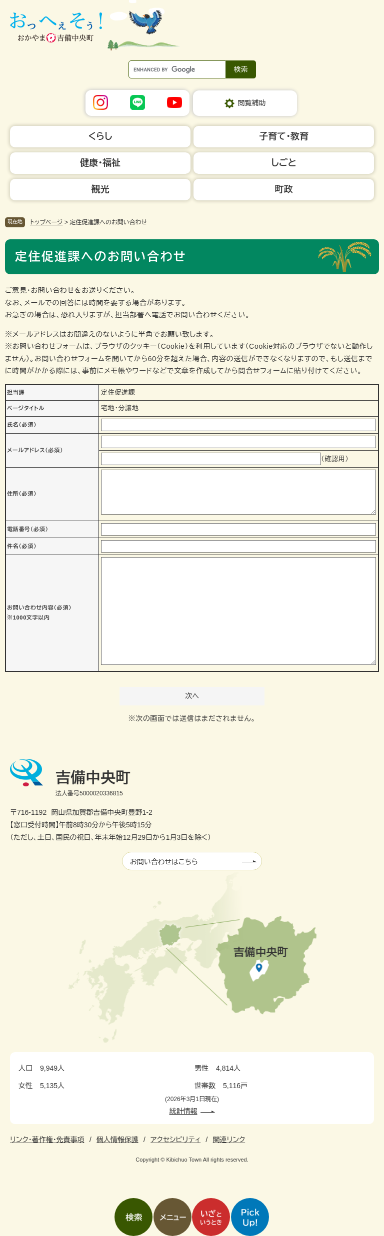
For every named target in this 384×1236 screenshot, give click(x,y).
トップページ (46, 222)
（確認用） (335, 459)
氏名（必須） (21, 425)
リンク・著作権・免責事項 (47, 1140)
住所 (21, 494)
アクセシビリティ (175, 1140)
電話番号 (27, 529)
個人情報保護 (117, 1140)
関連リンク (228, 1140)
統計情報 (184, 1111)
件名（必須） (21, 546)
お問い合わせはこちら (164, 862)
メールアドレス (35, 450)
